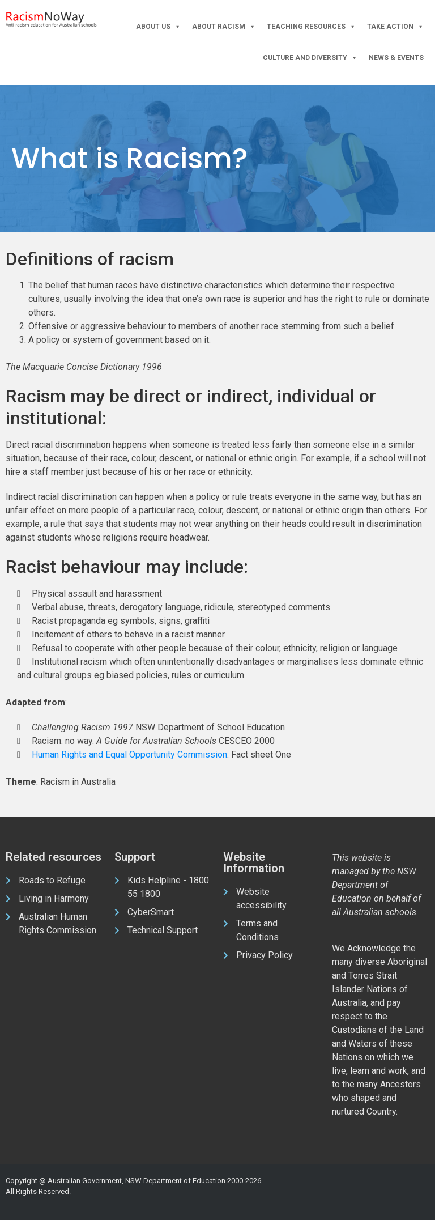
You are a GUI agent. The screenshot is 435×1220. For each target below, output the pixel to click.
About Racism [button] (223, 26)
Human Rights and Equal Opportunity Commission (129, 754)
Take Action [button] (395, 26)
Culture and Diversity (310, 58)
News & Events (396, 58)
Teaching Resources (311, 26)
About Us (158, 26)
